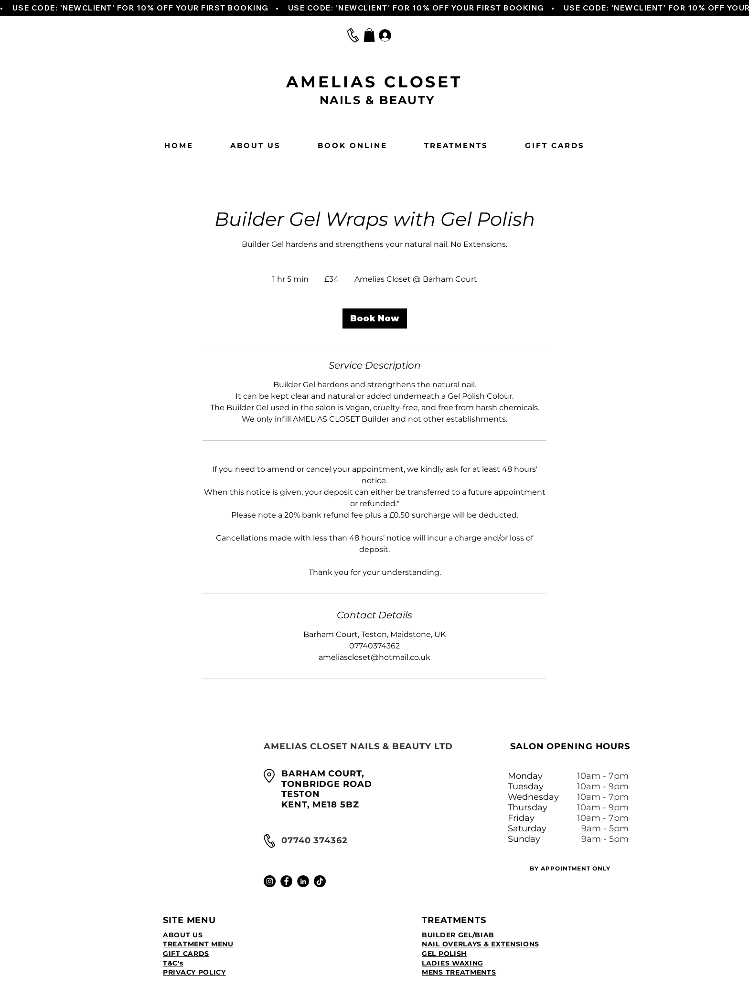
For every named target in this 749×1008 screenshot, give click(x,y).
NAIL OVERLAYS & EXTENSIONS (480, 944)
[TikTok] (320, 881)
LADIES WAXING (452, 963)
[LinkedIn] (303, 881)
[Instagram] (270, 881)
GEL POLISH (444, 953)
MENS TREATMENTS (459, 972)
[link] (374, 318)
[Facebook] (286, 881)
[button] (369, 35)
